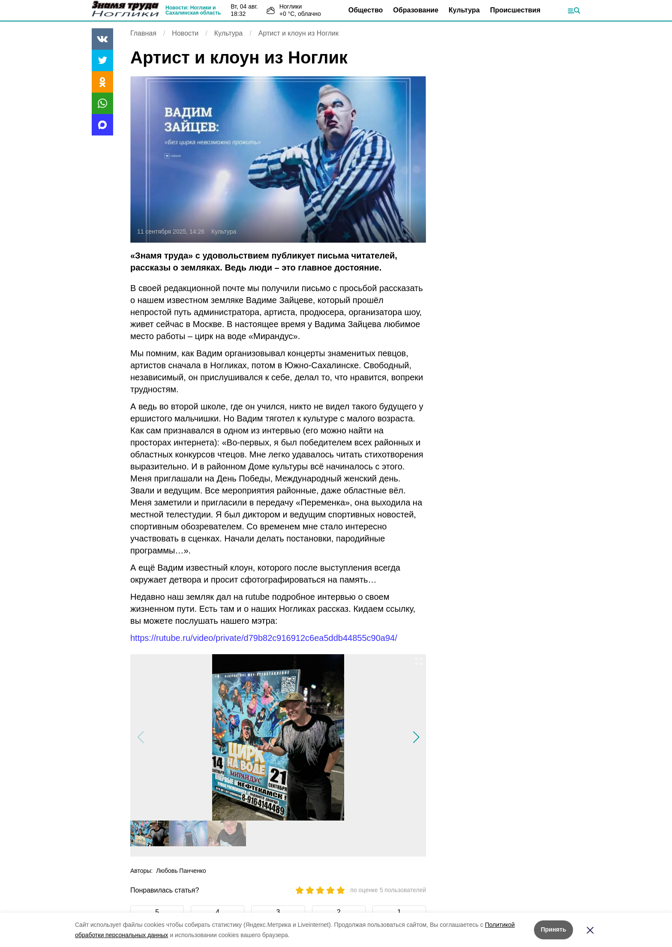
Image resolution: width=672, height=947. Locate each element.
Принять (553, 929)
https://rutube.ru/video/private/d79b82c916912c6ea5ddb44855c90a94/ (263, 638)
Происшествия (515, 10)
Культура (464, 10)
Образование (415, 10)
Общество (365, 10)
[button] (416, 737)
